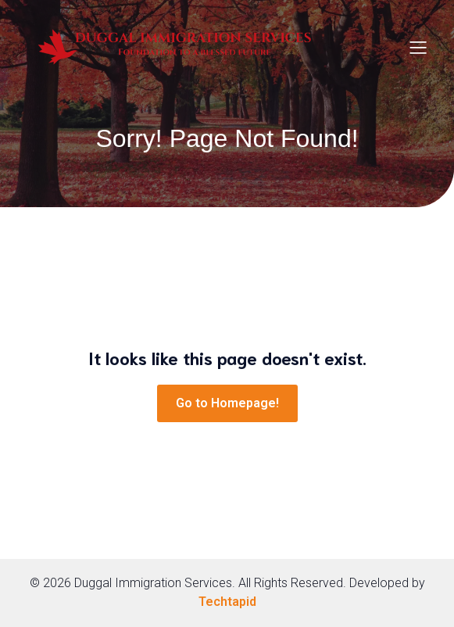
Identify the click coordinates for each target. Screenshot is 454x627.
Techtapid (227, 601)
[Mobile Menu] (419, 47)
